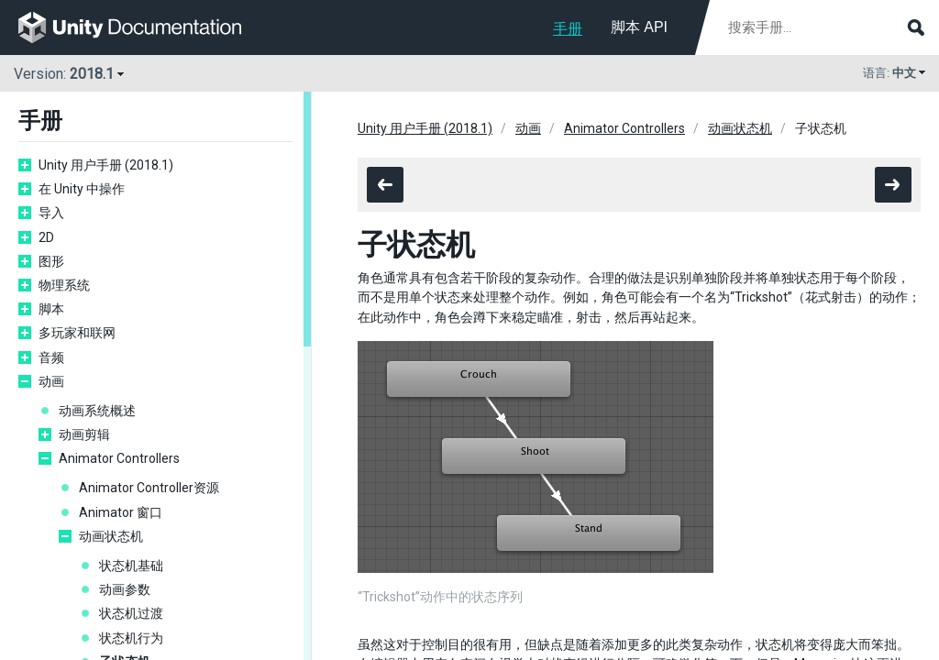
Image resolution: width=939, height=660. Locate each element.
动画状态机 (111, 536)
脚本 (51, 309)
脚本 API (639, 27)
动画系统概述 (97, 410)
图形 (51, 261)
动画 (51, 381)
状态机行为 (131, 638)
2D (46, 237)
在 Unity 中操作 (82, 189)
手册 (567, 29)
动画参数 (124, 589)
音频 (51, 357)
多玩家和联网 (77, 332)
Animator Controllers (119, 458)
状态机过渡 (131, 613)
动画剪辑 (84, 434)
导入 (51, 212)
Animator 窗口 (120, 512)
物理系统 (64, 285)
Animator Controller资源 (149, 487)
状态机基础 (131, 565)
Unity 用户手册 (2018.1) (106, 165)
